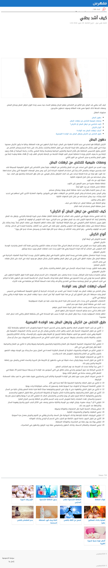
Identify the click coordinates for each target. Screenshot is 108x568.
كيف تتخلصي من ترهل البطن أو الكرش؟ (85, 124)
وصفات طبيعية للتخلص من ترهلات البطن (85, 121)
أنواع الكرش (96, 127)
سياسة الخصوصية (8, 558)
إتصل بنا (11, 561)
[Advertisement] (54, 41)
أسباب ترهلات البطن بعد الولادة (89, 130)
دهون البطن (96, 117)
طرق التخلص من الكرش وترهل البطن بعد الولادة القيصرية (78, 134)
